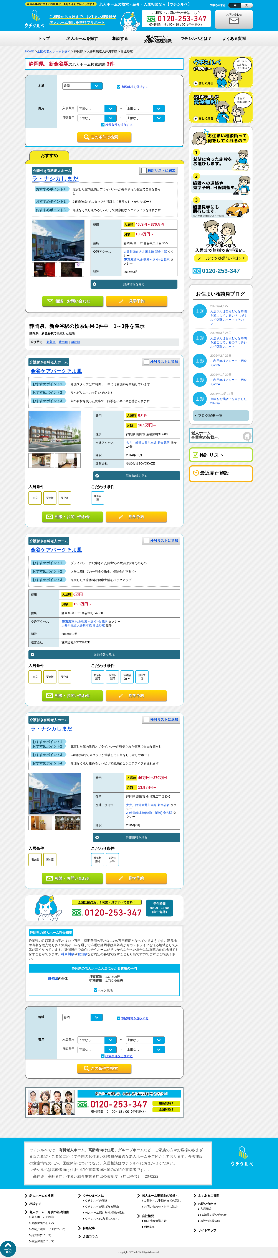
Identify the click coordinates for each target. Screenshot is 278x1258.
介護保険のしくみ (42, 1223)
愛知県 (82, 954)
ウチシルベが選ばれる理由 (102, 1206)
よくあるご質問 (208, 1195)
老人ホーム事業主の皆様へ (160, 1195)
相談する (35, 1204)
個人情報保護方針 (155, 1220)
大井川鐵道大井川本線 (139, 251)
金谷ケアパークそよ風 (56, 371)
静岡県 (53, 978)
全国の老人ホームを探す (54, 51)
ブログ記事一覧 (210, 415)
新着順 (51, 342)
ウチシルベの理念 (96, 1200)
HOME (29, 51)
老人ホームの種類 (42, 1217)
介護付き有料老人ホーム (52, 171)
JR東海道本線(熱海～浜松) (142, 259)
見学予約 (136, 301)
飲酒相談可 (97, 677)
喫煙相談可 (112, 677)
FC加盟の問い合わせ (213, 1214)
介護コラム (90, 1236)
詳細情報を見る (134, 284)
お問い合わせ (234, 14)
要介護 (64, 497)
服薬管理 (97, 498)
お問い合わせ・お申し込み (161, 1206)
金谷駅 (165, 259)
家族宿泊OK (127, 677)
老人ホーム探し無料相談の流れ (104, 1212)
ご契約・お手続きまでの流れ (162, 1200)
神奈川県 (67, 954)
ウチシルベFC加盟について (102, 1218)
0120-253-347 (221, 270)
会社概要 (148, 1216)
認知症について (41, 1235)
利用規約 (149, 1227)
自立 (35, 497)
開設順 (75, 342)
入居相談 (206, 1208)
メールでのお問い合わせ (221, 258)
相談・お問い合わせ (72, 301)
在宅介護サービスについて (48, 1229)
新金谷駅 (161, 251)
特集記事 (89, 1228)
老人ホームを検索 (41, 1195)
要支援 (49, 497)
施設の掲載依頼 (210, 1220)
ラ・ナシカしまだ (55, 178)
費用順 (63, 342)
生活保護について (42, 1241)
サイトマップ (207, 1230)
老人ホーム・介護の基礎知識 (49, 1212)
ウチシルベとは (93, 1195)
